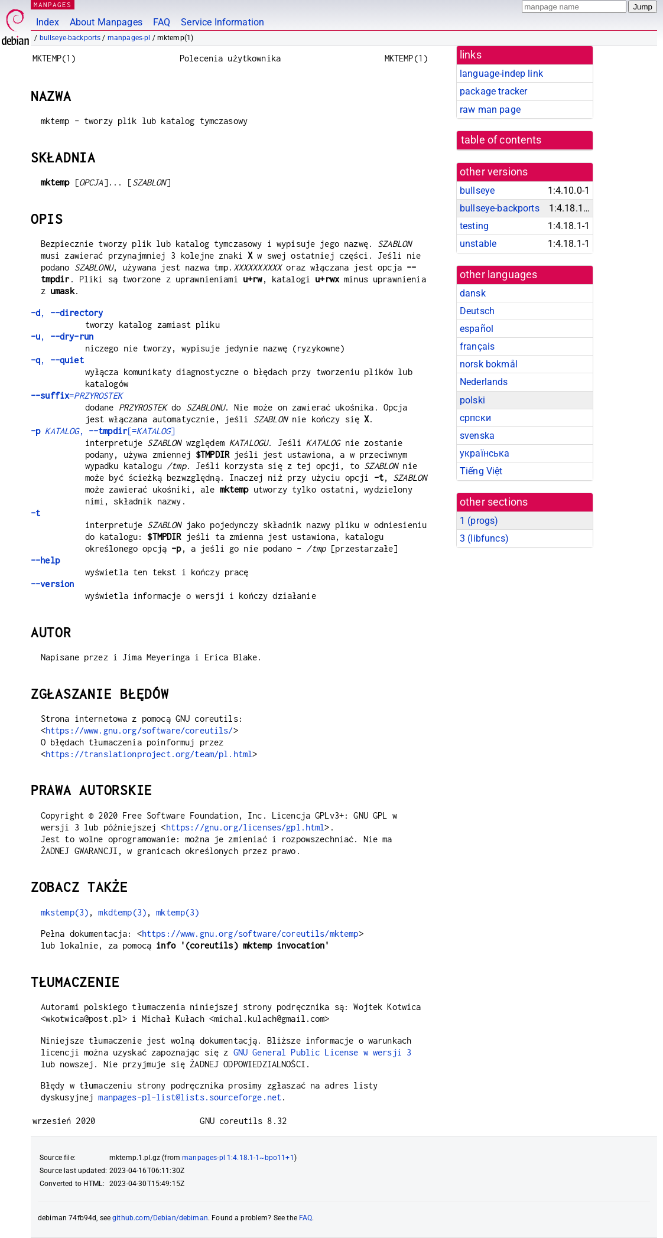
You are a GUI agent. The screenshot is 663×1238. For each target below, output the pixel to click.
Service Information (222, 22)
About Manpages (106, 22)
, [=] (103, 431)
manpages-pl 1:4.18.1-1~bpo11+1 (238, 1158)
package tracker (493, 91)
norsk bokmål (489, 364)
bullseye (477, 190)
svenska (477, 435)
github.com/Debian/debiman (160, 1218)
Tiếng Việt (481, 471)
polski (472, 400)
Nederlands (484, 381)
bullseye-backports (70, 38)
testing (474, 226)
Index (47, 22)
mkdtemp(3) (122, 912)
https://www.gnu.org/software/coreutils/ (139, 730)
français (477, 346)
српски (475, 417)
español (476, 328)
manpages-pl (129, 38)
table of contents (501, 140)
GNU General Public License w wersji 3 (322, 1052)
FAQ (161, 22)
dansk (473, 293)
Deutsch (477, 311)
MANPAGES (53, 4)
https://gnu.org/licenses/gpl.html (245, 827)
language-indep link (501, 73)
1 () (479, 520)
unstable (478, 243)
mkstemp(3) (65, 912)
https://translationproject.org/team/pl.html (149, 754)
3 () (484, 538)
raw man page (490, 109)
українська (485, 453)
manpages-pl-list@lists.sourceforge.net (189, 1097)
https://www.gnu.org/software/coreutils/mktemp (250, 933)
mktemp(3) (177, 912)
